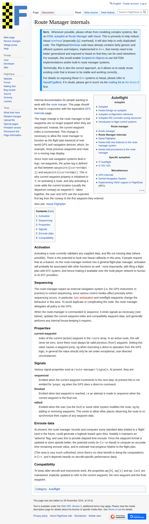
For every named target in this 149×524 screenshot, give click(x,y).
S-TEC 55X (105, 165)
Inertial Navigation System (112, 178)
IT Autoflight (105, 162)
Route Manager (78, 36)
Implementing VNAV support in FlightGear (121, 182)
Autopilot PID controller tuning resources (120, 118)
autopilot (59, 36)
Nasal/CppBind (52, 82)
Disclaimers (80, 519)
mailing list (115, 82)
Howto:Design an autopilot (112, 110)
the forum (131, 82)
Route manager (107, 131)
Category (41, 492)
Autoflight (54, 492)
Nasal (97, 36)
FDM (50, 36)
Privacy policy (40, 519)
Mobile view (95, 519)
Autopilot (103, 106)
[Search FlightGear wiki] (132, 12)
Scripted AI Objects (93, 57)
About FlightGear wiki (61, 519)
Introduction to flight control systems (118, 122)
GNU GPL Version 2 (71, 509)
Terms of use (115, 512)
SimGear (74, 45)
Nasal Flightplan (107, 138)
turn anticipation (83, 301)
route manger (59, 104)
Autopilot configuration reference (116, 114)
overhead (56, 40)
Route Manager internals (112, 134)
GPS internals (106, 175)
